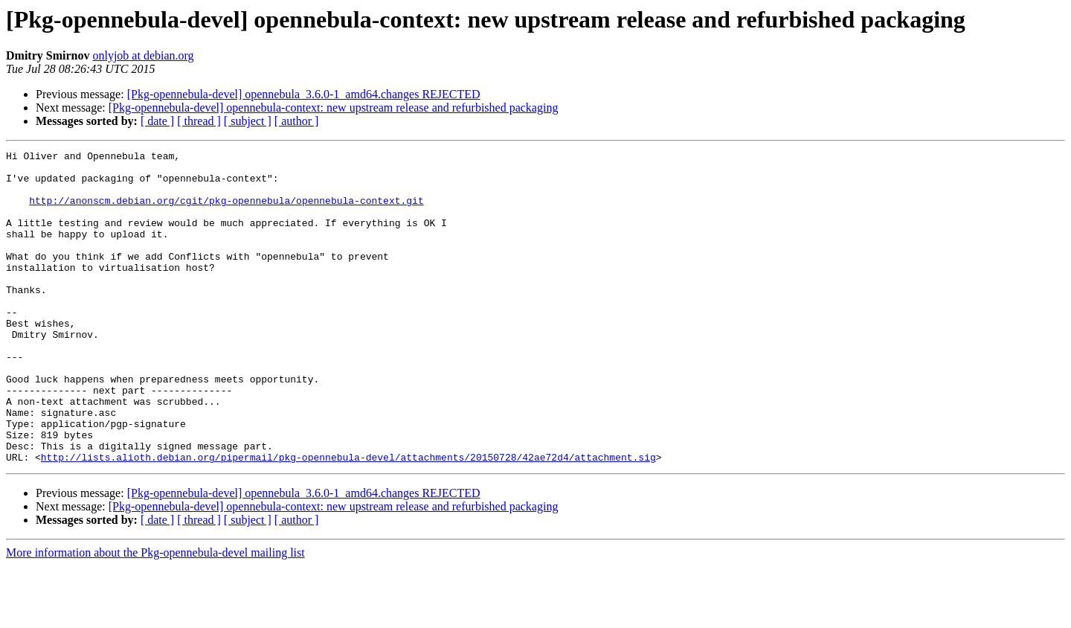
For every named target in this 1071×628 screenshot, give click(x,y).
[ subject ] (247, 121)
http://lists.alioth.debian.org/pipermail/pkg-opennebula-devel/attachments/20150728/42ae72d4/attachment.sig (348, 519)
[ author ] (296, 121)
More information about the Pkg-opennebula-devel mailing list (155, 615)
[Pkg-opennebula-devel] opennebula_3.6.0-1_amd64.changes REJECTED (303, 94)
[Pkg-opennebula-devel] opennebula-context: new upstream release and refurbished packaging (334, 107)
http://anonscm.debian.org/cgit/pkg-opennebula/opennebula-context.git (226, 211)
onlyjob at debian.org (142, 55)
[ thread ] (199, 121)
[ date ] (157, 121)
